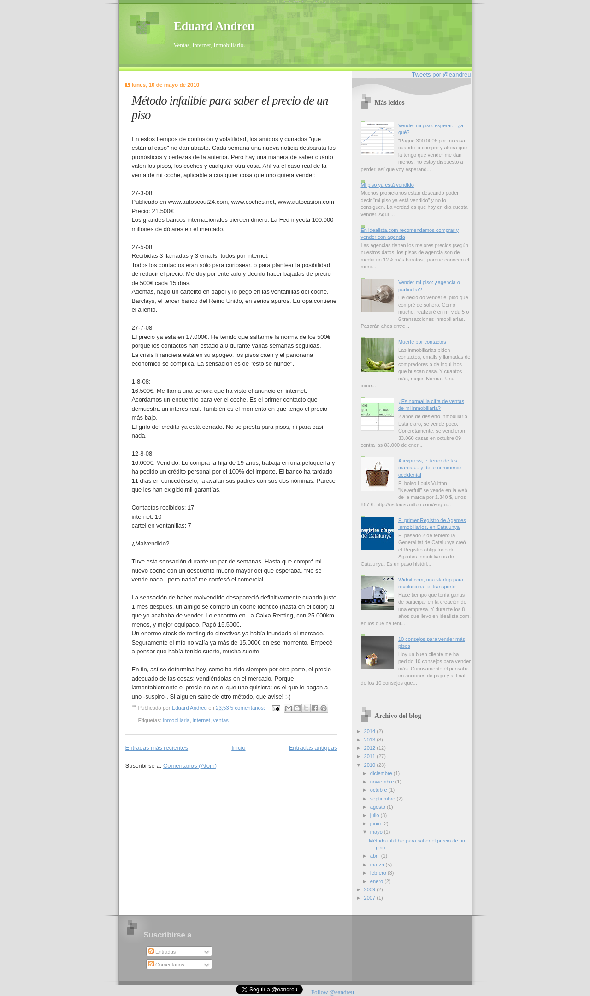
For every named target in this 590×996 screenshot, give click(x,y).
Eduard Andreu (214, 26)
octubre (379, 790)
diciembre (382, 773)
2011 (370, 756)
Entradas (162, 951)
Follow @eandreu (332, 992)
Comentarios (166, 964)
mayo (377, 832)
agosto (378, 807)
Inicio (238, 747)
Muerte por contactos (422, 341)
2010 (370, 765)
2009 (370, 889)
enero (377, 881)
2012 (370, 748)
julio (375, 815)
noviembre (382, 781)
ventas (221, 720)
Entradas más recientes (157, 747)
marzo (378, 864)
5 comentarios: (248, 708)
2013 (370, 739)
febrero (379, 873)
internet (201, 720)
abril (375, 856)
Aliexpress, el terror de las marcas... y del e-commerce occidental (429, 468)
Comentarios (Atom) (190, 765)
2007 (370, 898)
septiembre (383, 798)
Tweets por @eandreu (441, 74)
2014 (370, 731)
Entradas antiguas (313, 747)
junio (376, 823)
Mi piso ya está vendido (387, 185)
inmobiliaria (176, 720)
